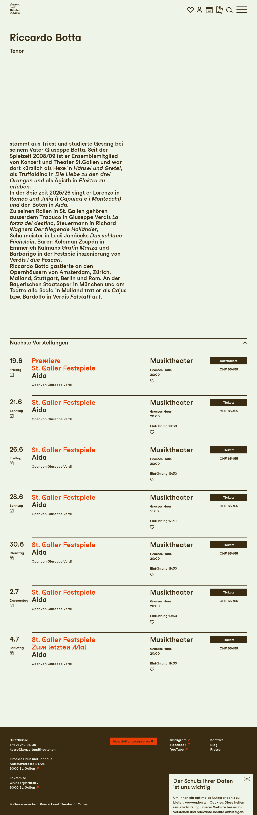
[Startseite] (15, 8)
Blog (213, 745)
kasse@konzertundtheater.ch (33, 749)
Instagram (178, 740)
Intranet (241, 804)
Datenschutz (210, 804)
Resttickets (228, 361)
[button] (190, 10)
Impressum (188, 804)
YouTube (177, 749)
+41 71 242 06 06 (23, 745)
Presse (215, 749)
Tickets (228, 402)
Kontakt (216, 740)
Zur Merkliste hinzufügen (152, 381)
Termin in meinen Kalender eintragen (12, 375)
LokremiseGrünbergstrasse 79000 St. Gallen (24, 782)
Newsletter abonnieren (131, 741)
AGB (227, 804)
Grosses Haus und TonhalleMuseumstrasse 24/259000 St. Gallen (31, 763)
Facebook (178, 745)
